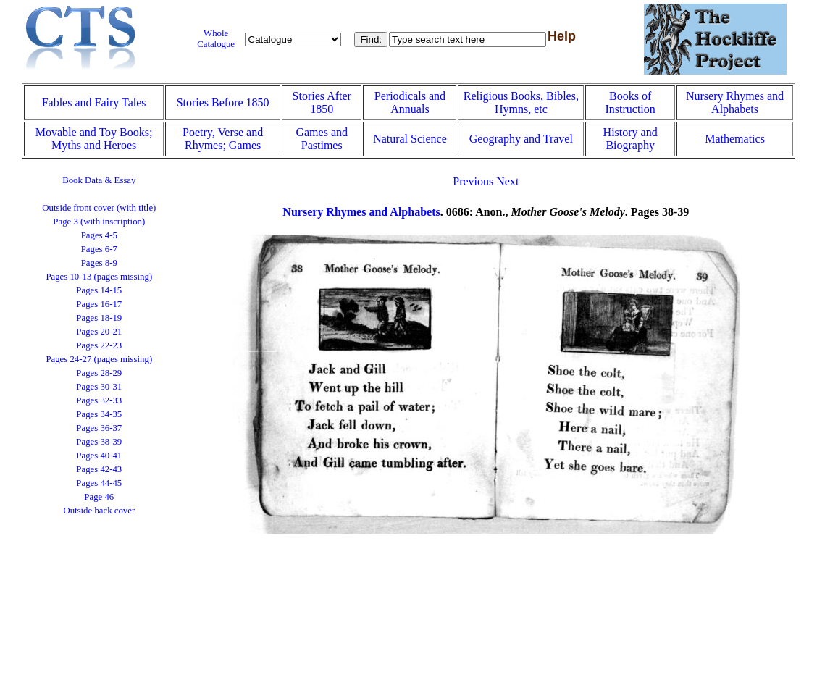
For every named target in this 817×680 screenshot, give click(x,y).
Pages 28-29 (99, 373)
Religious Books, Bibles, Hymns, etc (521, 102)
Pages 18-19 (99, 318)
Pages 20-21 (99, 332)
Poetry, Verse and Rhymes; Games (223, 138)
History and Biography (630, 138)
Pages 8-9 (99, 263)
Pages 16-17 (99, 304)
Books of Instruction (630, 102)
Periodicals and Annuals (409, 102)
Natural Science (410, 139)
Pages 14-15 (99, 290)
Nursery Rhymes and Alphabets (735, 102)
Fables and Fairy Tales (94, 102)
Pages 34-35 (99, 414)
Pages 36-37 (99, 428)
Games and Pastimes (322, 138)
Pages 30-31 (99, 387)
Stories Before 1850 (223, 102)
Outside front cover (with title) (99, 208)
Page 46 (99, 497)
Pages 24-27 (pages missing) (99, 359)
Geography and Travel (521, 139)
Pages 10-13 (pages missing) (99, 277)
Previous (473, 181)
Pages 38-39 (99, 442)
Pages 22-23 (99, 345)
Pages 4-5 (99, 235)
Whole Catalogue (216, 38)
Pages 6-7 (99, 249)
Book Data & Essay (98, 180)
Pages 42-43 (99, 469)
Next (507, 181)
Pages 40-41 (99, 455)
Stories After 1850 (322, 102)
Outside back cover (99, 510)
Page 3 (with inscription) (99, 222)
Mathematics (735, 139)
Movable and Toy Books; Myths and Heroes (94, 138)
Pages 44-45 (99, 483)
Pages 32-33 (99, 400)
